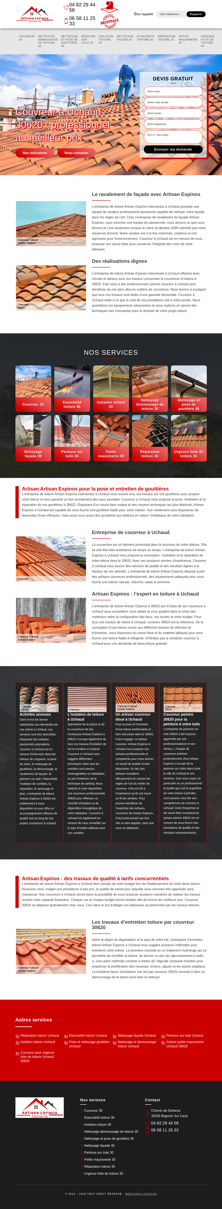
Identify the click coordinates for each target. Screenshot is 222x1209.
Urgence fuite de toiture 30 (208, 41)
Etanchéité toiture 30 (146, 38)
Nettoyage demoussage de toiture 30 (48, 41)
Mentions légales (141, 1194)
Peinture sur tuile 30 (88, 39)
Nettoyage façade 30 (125, 38)
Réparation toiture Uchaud (40, 1035)
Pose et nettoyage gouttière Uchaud (89, 1044)
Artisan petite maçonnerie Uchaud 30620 (184, 1044)
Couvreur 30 (27, 38)
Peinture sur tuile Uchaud (184, 1035)
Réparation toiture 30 (167, 38)
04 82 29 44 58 (79, 7)
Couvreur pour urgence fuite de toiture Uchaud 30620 (38, 1057)
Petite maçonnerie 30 (188, 39)
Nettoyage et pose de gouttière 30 (69, 41)
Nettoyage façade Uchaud (137, 1035)
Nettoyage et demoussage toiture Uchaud (137, 1044)
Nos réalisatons (35, 153)
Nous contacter (76, 153)
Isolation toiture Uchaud (38, 1042)
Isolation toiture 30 (106, 39)
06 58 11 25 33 (79, 20)
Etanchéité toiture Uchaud (88, 1035)
